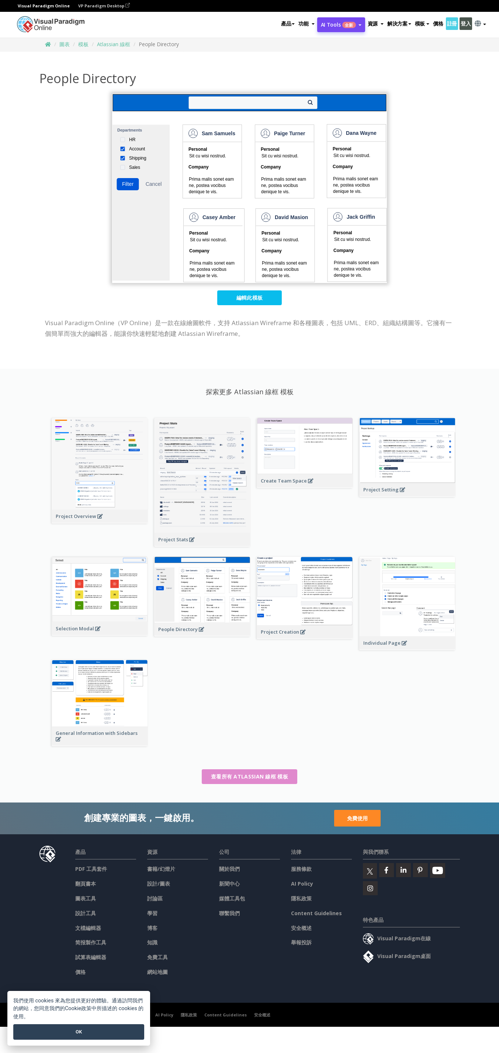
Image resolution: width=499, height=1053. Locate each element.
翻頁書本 (85, 883)
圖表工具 (85, 898)
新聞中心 (229, 883)
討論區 (155, 898)
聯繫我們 (229, 913)
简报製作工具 (90, 942)
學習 (152, 913)
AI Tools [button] (341, 24)
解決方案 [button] (399, 23)
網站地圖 (157, 971)
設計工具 (85, 913)
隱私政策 (301, 898)
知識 (152, 942)
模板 (83, 44)
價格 (438, 23)
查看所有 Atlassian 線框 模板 (249, 776)
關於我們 (229, 868)
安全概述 (301, 927)
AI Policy (302, 883)
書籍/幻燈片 (161, 868)
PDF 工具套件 (91, 868)
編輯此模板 (249, 297)
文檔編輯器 (88, 927)
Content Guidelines (316, 913)
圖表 (64, 44)
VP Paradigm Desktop (104, 5)
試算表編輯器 (90, 957)
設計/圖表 (158, 883)
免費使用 (357, 818)
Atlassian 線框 (113, 44)
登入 (466, 23)
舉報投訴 (301, 942)
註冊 (452, 23)
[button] (306, 23)
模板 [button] (422, 23)
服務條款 (301, 868)
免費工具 (157, 957)
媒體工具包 (232, 898)
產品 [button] (288, 23)
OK (79, 1032)
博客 (152, 927)
